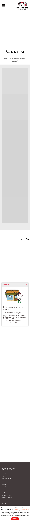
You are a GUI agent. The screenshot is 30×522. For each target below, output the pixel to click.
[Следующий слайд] (29, 29)
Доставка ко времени (7, 497)
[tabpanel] (15, 306)
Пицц (3, 484)
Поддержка (4, 476)
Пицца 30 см (4, 486)
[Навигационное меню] (3, 5)
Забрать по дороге (6, 499)
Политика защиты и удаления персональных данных (14, 473)
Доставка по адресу (6, 495)
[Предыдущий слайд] (1, 29)
